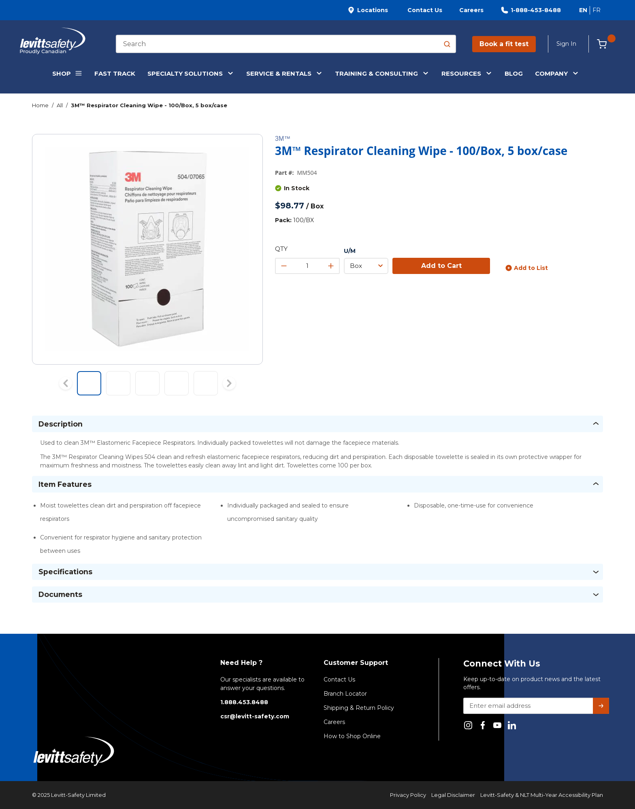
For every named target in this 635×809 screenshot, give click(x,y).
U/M (350, 251)
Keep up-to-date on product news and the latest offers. (532, 682)
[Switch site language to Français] (596, 10)
